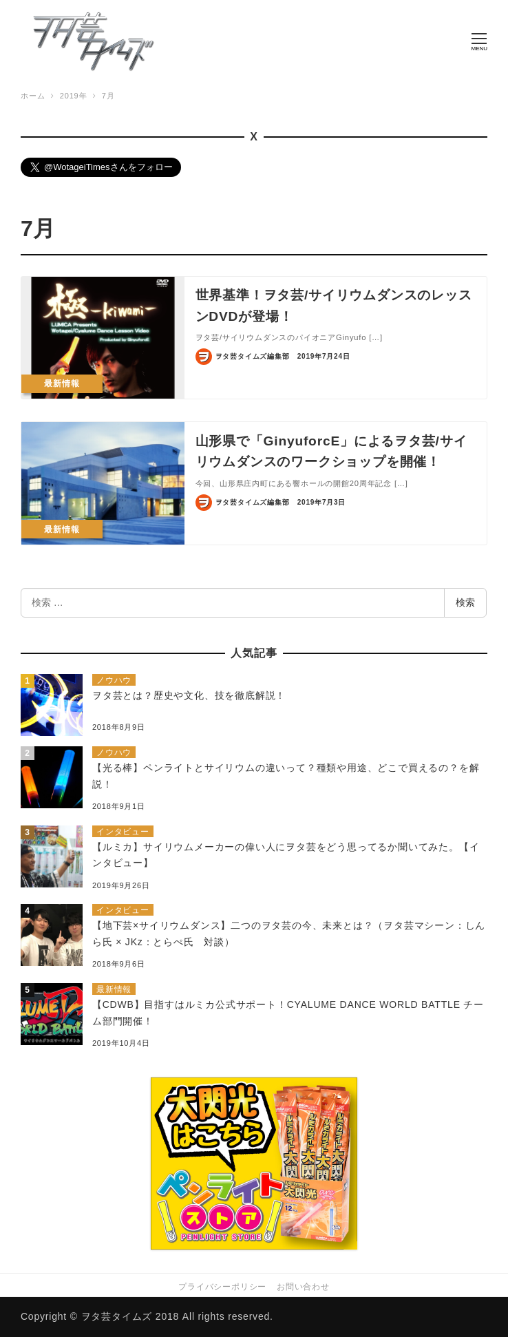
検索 (465, 603)
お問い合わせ (303, 1287)
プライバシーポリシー (222, 1287)
